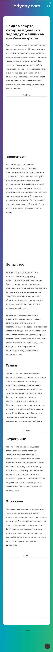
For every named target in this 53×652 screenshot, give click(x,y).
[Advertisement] (26, 127)
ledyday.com (26, 5)
